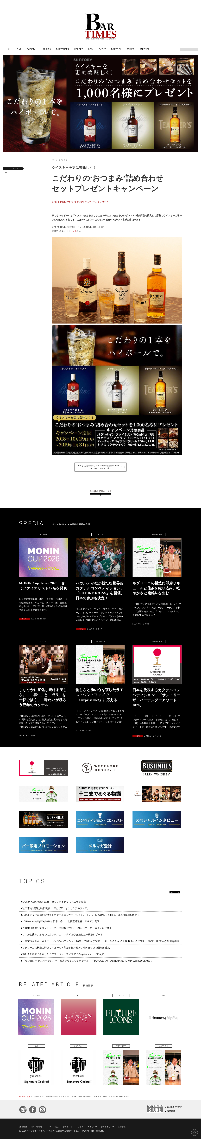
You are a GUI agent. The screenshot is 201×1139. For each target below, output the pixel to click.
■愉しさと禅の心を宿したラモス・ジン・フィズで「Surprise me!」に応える (62, 954)
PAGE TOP (194, 1132)
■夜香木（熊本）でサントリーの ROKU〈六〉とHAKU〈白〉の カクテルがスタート (69, 928)
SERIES (130, 49)
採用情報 (122, 1127)
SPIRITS (47, 49)
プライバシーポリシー (87, 1127)
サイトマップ (68, 1127)
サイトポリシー (107, 1127)
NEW (90, 49)
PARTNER (144, 49)
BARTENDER (62, 49)
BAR (19, 49)
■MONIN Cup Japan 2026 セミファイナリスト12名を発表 (53, 901)
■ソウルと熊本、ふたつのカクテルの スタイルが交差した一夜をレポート (62, 934)
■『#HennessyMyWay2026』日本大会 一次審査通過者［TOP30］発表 (60, 921)
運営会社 (23, 1127)
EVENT (102, 49)
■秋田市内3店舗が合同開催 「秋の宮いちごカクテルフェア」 (55, 908)
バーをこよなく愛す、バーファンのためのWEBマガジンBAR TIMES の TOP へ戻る (100, 467)
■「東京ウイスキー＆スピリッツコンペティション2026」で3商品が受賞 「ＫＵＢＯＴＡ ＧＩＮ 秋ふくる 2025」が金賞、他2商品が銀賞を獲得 (100, 941)
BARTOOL (116, 49)
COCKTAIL (32, 49)
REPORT (78, 49)
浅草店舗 (171, 1111)
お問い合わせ (36, 1127)
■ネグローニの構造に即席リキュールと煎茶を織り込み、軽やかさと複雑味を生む (65, 947)
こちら (73, 231)
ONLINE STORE (174, 1107)
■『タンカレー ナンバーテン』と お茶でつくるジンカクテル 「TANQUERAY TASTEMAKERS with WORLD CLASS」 (87, 960)
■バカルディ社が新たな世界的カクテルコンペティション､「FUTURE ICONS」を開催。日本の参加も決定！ (80, 914)
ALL (10, 49)
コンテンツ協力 (52, 1127)
